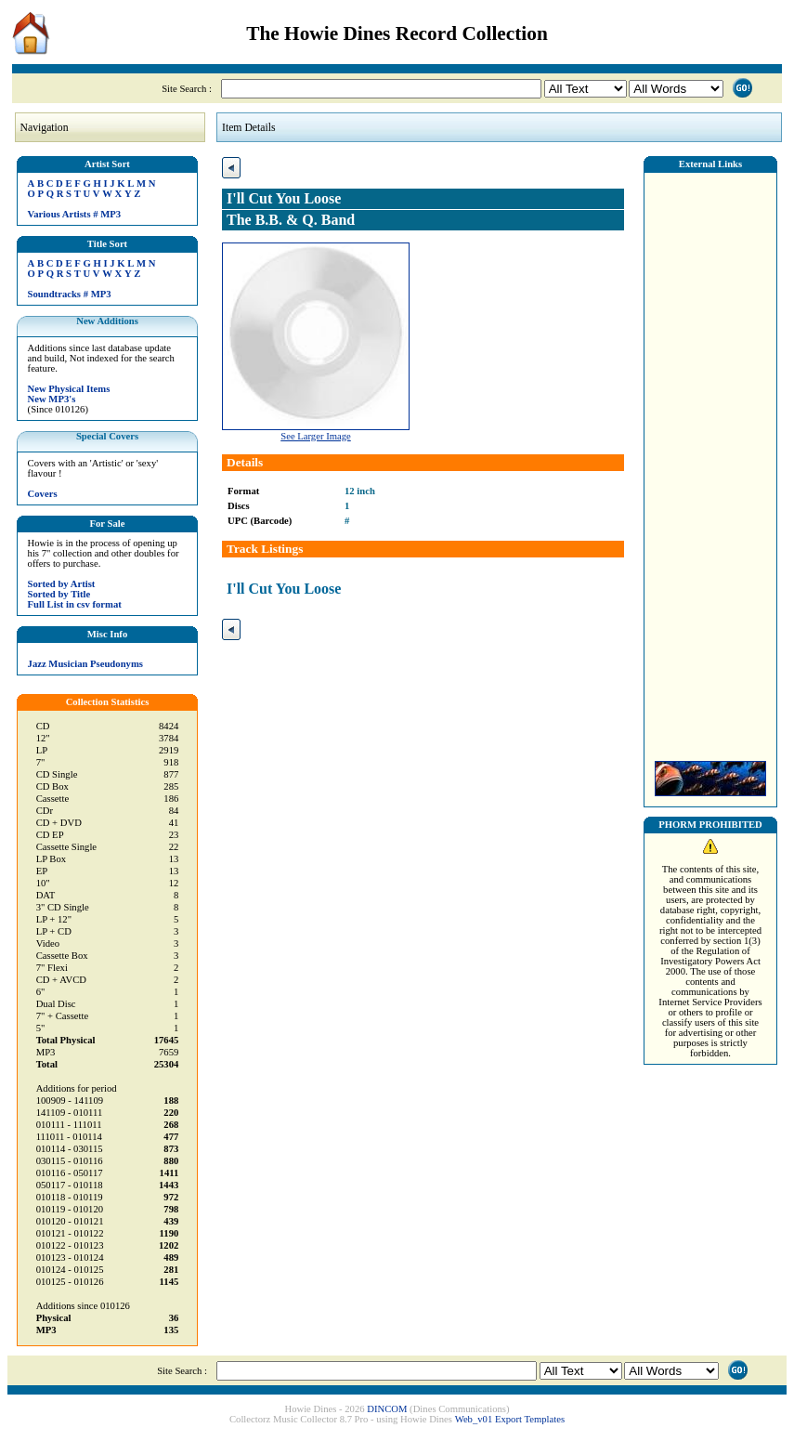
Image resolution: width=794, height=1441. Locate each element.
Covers (43, 494)
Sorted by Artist (62, 584)
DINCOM (387, 1409)
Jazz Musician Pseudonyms (85, 664)
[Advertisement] (710, 461)
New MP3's (52, 399)
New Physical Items (69, 389)
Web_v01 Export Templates (510, 1419)
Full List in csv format (75, 604)
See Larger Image (315, 436)
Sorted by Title (59, 594)
